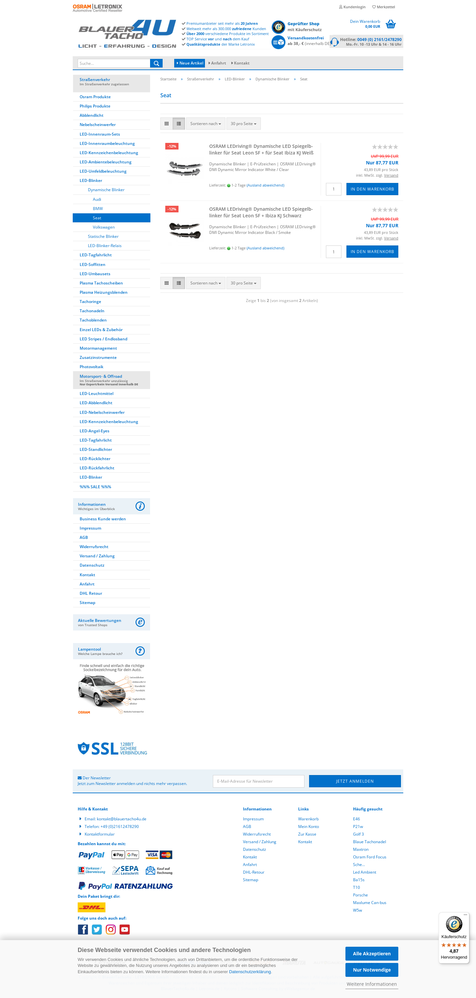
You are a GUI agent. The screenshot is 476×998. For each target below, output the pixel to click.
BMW (98, 209)
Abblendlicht (91, 116)
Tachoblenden (93, 321)
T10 (356, 888)
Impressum (90, 529)
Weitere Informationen (372, 984)
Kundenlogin (352, 6)
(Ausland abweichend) (265, 186)
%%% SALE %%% (95, 488)
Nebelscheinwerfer (98, 125)
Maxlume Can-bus (369, 903)
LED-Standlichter (96, 450)
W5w (357, 911)
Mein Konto (308, 827)
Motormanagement (98, 349)
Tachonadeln (92, 312)
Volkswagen (104, 228)
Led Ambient (364, 873)
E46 (356, 820)
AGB (84, 538)
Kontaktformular (100, 835)
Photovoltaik (91, 367)
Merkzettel (383, 6)
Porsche (360, 896)
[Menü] (465, 916)
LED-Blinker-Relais (105, 246)
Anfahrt (218, 63)
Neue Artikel (190, 63)
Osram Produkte (95, 98)
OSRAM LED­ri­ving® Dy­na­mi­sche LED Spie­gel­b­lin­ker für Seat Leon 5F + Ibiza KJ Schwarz (261, 213)
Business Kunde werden (103, 520)
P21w (358, 827)
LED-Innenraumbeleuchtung (107, 144)
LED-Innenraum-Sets (100, 135)
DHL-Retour (253, 873)
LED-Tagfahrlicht (96, 256)
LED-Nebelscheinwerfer (102, 413)
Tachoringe (90, 302)
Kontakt (242, 63)
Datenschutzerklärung (250, 971)
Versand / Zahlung (97, 557)
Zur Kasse (307, 835)
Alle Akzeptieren (372, 953)
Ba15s (359, 881)
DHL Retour (91, 594)
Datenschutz (92, 566)
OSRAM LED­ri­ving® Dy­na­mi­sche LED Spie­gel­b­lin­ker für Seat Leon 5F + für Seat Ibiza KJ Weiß (261, 150)
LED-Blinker (91, 181)
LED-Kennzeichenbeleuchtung (109, 153)
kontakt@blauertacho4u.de (121, 820)
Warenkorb (308, 820)
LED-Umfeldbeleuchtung (103, 172)
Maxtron (361, 850)
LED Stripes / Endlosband (103, 340)
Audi (97, 200)
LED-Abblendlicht (96, 404)
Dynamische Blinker (106, 191)
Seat (97, 219)
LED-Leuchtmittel (96, 394)
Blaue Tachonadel (369, 843)
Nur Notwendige (372, 970)
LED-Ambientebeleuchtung (106, 163)
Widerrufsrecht (94, 547)
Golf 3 (358, 835)
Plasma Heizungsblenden (104, 293)
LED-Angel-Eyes (94, 432)
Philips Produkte (95, 107)
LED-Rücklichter (95, 459)
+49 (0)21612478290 (119, 827)
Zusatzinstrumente (98, 358)
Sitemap (87, 603)
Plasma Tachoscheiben (101, 284)
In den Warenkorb (372, 190)
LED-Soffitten (92, 265)
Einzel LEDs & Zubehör (101, 330)
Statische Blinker (103, 237)
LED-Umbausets (95, 275)
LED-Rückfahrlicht (97, 469)
